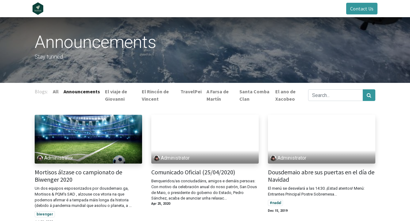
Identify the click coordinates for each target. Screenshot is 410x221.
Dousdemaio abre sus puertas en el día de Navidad (321, 176)
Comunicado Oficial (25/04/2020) (193, 172)
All (56, 91)
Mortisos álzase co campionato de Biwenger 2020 (78, 176)
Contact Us (359, 9)
